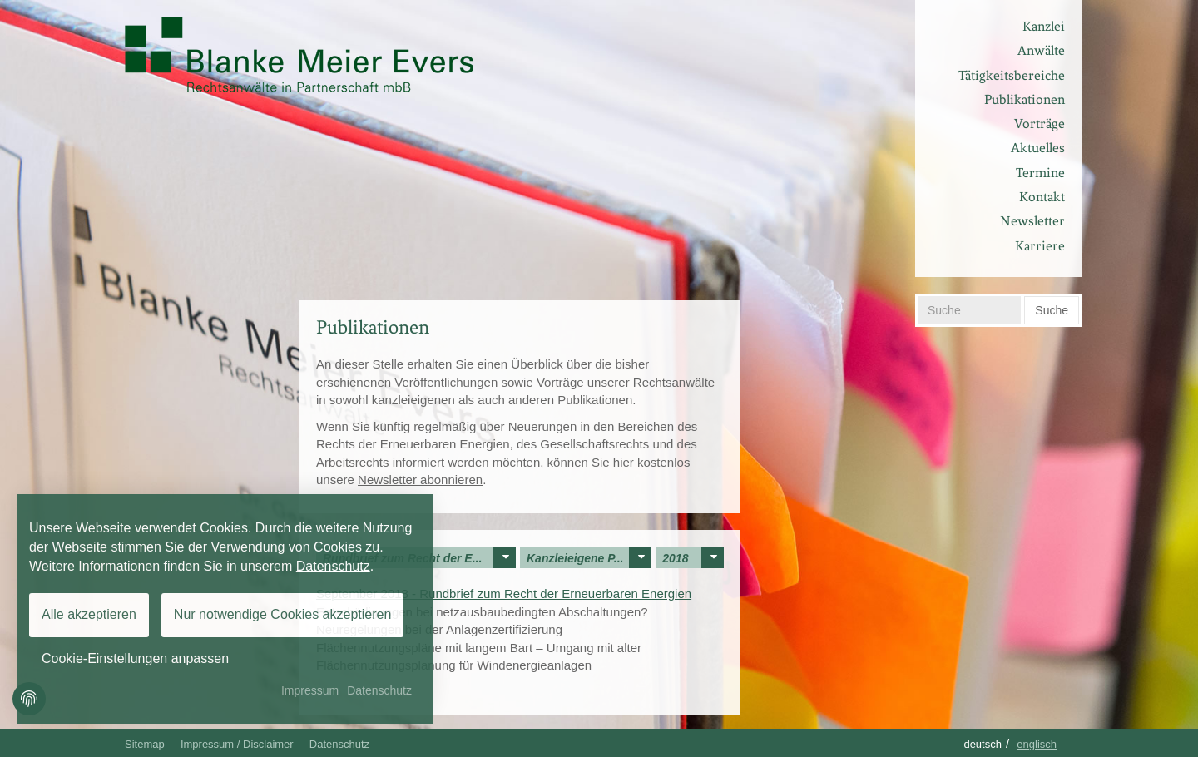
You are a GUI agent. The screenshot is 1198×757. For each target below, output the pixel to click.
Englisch (1037, 744)
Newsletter (1032, 221)
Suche (1051, 310)
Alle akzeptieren (89, 614)
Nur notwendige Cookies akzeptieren (282, 614)
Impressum (310, 690)
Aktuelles (1038, 148)
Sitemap (145, 744)
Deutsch (982, 744)
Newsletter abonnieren (420, 480)
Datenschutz (339, 744)
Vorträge (1039, 123)
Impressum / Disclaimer (237, 744)
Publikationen (1024, 99)
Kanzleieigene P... (589, 557)
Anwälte (1041, 50)
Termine (1040, 173)
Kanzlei (1043, 26)
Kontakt (1042, 197)
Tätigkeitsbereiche (1011, 75)
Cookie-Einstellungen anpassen (135, 658)
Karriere (1040, 246)
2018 (693, 557)
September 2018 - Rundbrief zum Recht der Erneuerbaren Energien (503, 593)
